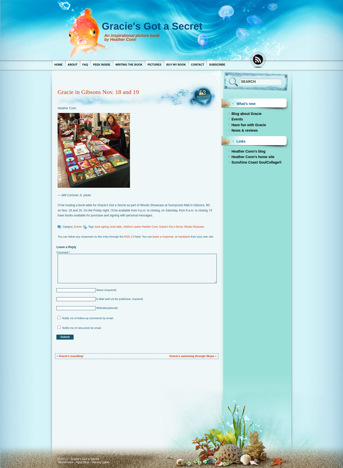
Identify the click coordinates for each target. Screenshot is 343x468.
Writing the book (128, 64)
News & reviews (244, 130)
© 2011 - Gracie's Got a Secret (78, 459)
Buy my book (176, 64)
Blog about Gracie (246, 114)
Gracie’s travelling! (71, 356)
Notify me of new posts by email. (82, 327)
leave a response (163, 236)
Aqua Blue (82, 462)
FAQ (85, 64)
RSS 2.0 (129, 236)
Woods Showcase (194, 226)
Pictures (154, 64)
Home (58, 64)
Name (100, 289)
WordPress (65, 462)
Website (101, 307)
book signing (102, 226)
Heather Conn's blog (248, 151)
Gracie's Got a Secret (171, 226)
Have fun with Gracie (248, 125)
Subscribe (217, 64)
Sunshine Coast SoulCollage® (256, 162)
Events (78, 226)
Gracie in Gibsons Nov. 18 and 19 (98, 92)
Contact (197, 64)
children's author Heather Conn (140, 226)
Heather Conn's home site (252, 157)
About (72, 64)
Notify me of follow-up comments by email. (88, 318)
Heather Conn (67, 108)
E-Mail (100, 298)
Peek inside (102, 64)
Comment (63, 252)
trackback (184, 236)
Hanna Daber (101, 462)
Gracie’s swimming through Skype (191, 356)
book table (116, 226)
